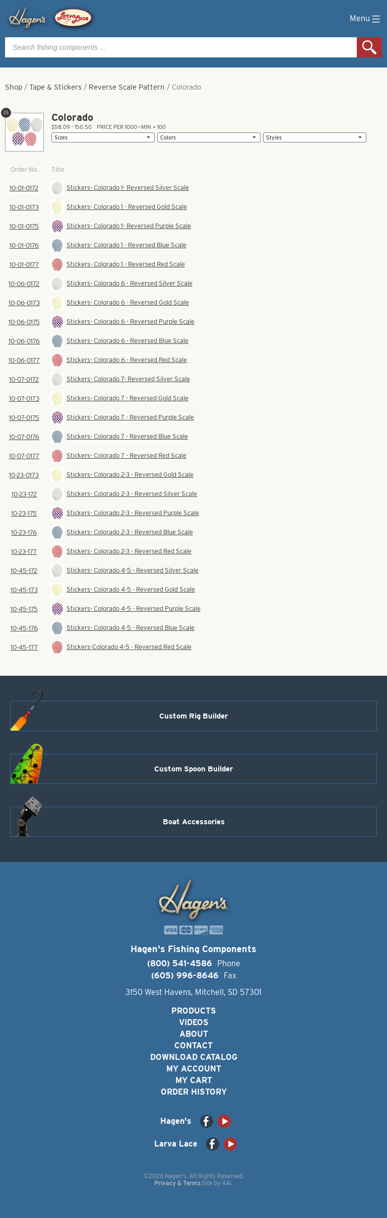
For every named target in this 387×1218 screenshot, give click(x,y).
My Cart (193, 1080)
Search (369, 47)
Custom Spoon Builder (193, 768)
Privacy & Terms (177, 1183)
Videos (194, 1022)
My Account (193, 1068)
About (193, 1034)
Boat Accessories (194, 821)
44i (226, 1183)
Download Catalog (193, 1057)
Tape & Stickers (55, 87)
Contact (193, 1045)
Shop (13, 87)
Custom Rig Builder (193, 716)
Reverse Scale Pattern (127, 87)
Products (193, 1011)
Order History (194, 1092)
